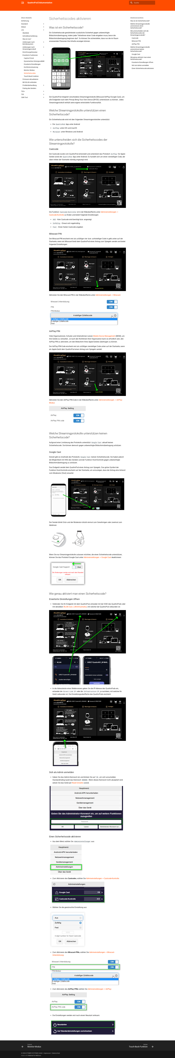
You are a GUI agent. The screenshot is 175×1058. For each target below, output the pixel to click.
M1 (51, 8)
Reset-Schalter (77, 783)
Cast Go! (33, 8)
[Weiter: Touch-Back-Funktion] (140, 1046)
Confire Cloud (59, 8)
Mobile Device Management (104, 336)
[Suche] (142, 3)
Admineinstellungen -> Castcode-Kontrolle (102, 878)
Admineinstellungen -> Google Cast (97, 557)
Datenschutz (56, 1053)
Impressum (47, 1053)
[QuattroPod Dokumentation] (22, 2)
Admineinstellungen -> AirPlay (99, 989)
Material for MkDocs (34, 1055)
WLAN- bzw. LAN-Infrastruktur (75, 607)
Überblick (24, 8)
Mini (46, 8)
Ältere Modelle (72, 8)
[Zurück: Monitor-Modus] (32, 1046)
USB (40, 8)
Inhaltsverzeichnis (136, 18)
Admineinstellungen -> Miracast (108, 295)
